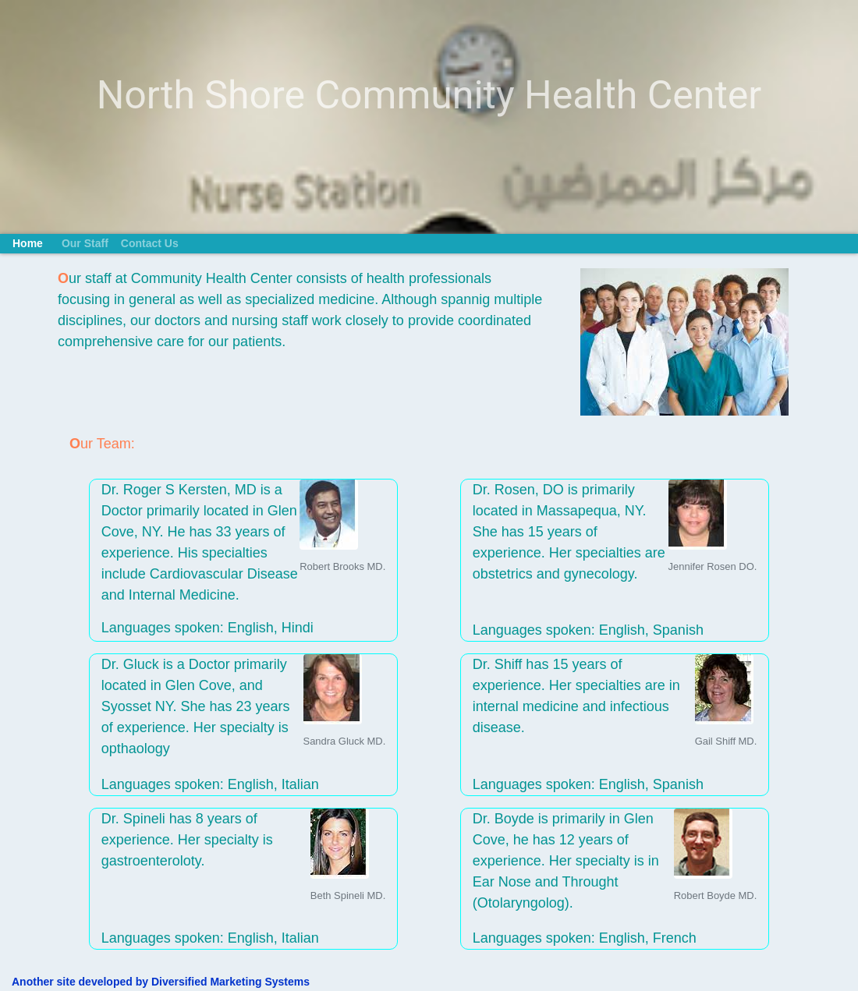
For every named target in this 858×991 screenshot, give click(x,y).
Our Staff (85, 243)
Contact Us (150, 243)
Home (27, 243)
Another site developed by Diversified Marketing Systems (161, 981)
